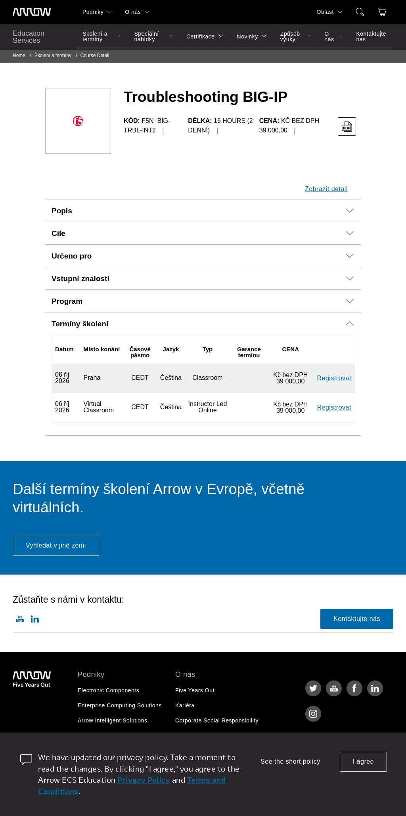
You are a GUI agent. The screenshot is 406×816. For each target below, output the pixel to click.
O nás (133, 12)
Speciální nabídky (146, 36)
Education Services (28, 36)
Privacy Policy (143, 780)
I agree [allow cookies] (363, 761)
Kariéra (185, 705)
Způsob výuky (290, 36)
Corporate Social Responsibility (217, 720)
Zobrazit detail (326, 189)
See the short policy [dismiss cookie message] (290, 761)
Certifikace (200, 36)
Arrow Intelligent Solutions (112, 720)
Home (19, 55)
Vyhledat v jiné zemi (56, 545)
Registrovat (334, 378)
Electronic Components (108, 690)
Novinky (247, 36)
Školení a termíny (94, 36)
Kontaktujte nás (371, 36)
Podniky (92, 12)
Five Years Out (194, 690)
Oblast (325, 12)
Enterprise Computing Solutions (120, 705)
